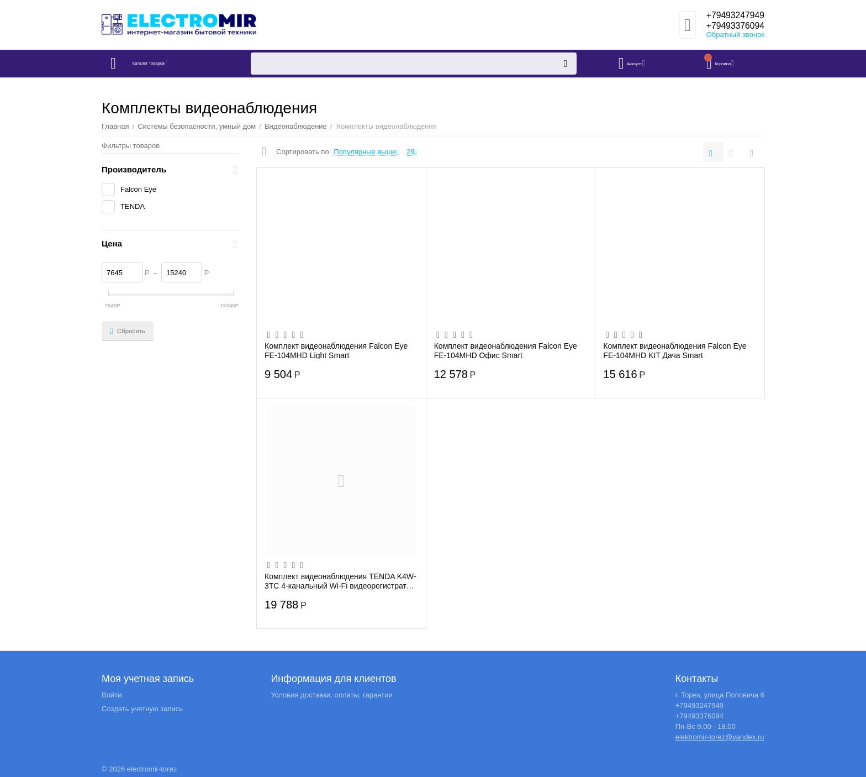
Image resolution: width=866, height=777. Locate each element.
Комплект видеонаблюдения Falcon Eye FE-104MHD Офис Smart (505, 350)
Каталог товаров (167, 63)
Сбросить (127, 331)
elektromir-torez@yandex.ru (719, 737)
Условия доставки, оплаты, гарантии (331, 695)
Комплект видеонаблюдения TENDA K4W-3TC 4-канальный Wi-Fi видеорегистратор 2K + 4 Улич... (340, 581)
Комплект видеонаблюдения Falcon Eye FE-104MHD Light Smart (336, 350)
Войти (112, 695)
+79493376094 (731, 26)
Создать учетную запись (142, 709)
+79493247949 (731, 15)
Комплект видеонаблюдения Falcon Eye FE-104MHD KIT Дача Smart (674, 350)
